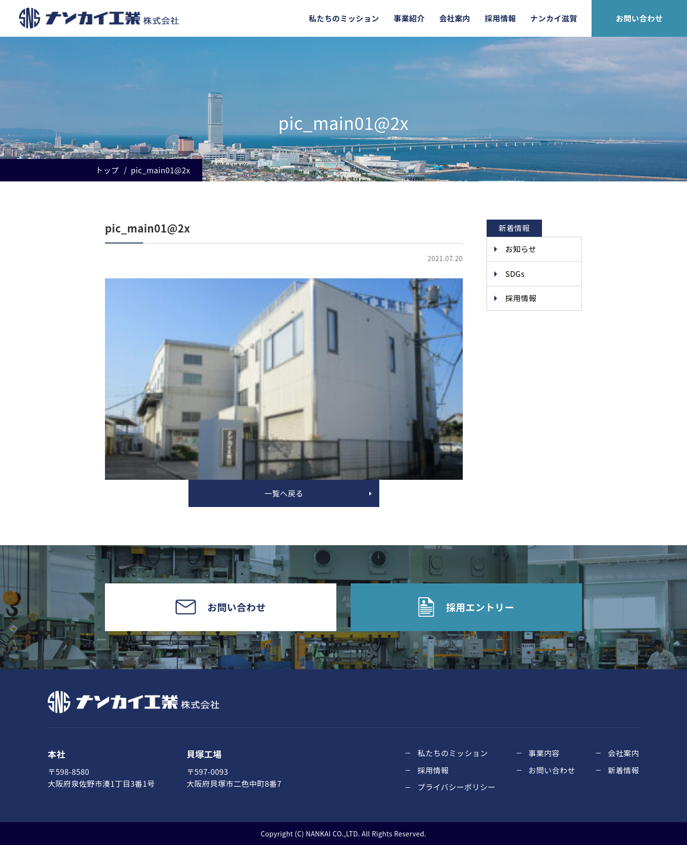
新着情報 (623, 770)
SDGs (515, 273)
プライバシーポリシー (456, 786)
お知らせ (520, 248)
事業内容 (544, 753)
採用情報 (500, 18)
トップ (107, 170)
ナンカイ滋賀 (554, 18)
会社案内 (454, 18)
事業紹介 (409, 18)
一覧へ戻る (283, 493)
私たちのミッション (344, 18)
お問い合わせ (639, 18)
